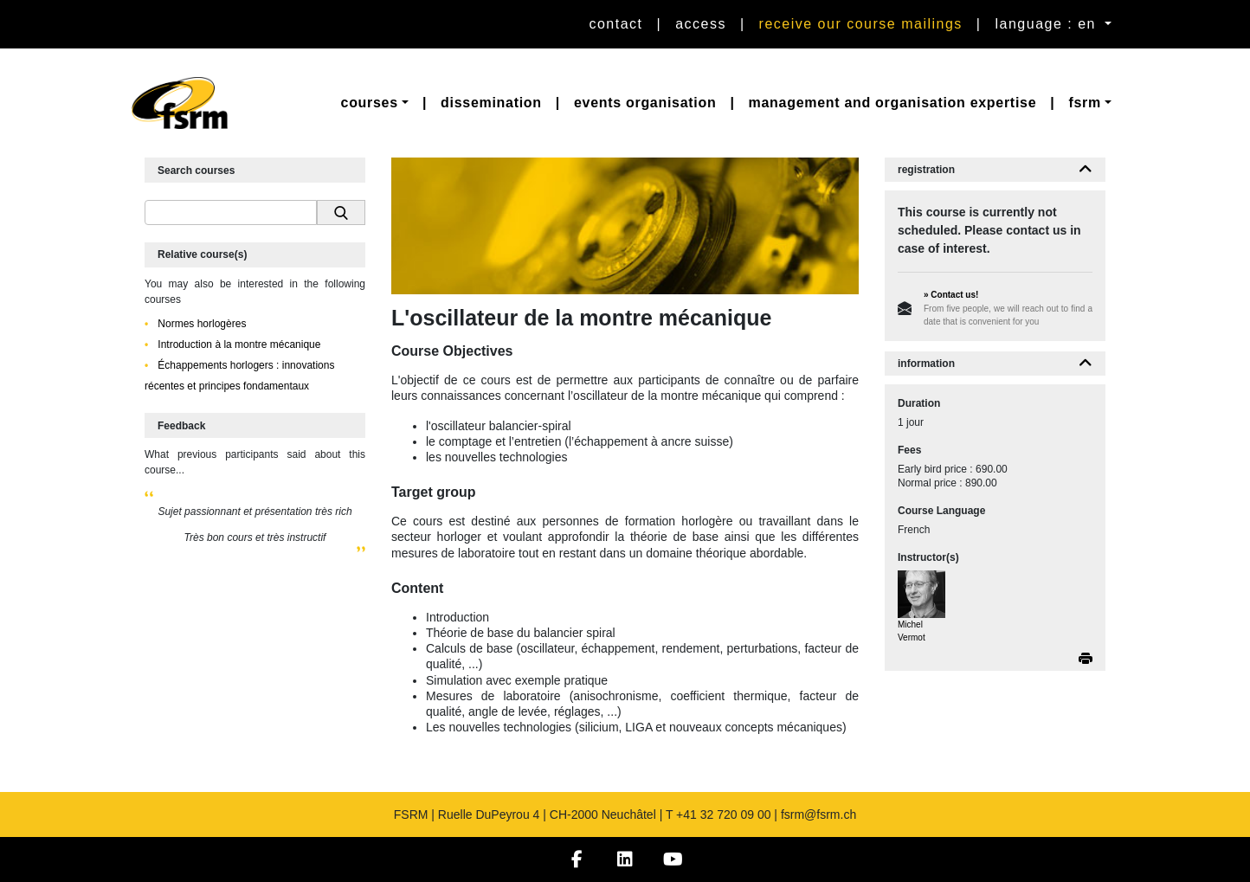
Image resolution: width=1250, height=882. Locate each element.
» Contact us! (951, 294)
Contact (615, 23)
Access (700, 23)
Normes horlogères (200, 324)
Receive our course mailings (861, 23)
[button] (375, 103)
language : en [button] (1048, 23)
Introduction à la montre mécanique (237, 344)
